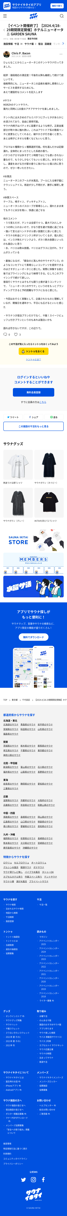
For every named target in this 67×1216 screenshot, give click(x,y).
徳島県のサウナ (45, 821)
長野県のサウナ (45, 771)
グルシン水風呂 (10, 867)
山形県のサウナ (45, 729)
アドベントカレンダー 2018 (49, 995)
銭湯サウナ (26, 867)
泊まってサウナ (46, 1057)
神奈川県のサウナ (12, 755)
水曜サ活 (43, 1016)
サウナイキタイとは (15, 1077)
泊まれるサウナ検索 (15, 908)
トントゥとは (12, 940)
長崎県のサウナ (45, 838)
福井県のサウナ (10, 771)
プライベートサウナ (38, 881)
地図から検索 (12, 912)
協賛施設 (43, 1085)
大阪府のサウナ (45, 800)
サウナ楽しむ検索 (47, 1032)
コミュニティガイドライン (15, 1158)
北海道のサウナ (10, 724)
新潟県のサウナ (10, 767)
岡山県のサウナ (45, 816)
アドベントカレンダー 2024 (49, 950)
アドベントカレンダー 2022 (49, 965)
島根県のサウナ (28, 816)
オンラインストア (14, 1016)
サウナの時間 (45, 1053)
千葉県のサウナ (28, 750)
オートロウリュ (38, 862)
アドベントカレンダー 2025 (49, 942)
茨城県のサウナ (10, 745)
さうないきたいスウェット (18, 1032)
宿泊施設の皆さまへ (15, 1109)
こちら (42, 402)
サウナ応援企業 (46, 1049)
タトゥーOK (48, 872)
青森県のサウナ (28, 724)
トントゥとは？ (33, 359)
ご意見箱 (43, 1113)
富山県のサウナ (28, 767)
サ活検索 (10, 917)
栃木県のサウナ (28, 745)
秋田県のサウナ (28, 729)
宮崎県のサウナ (45, 843)
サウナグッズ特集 (14, 1020)
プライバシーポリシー (13, 1163)
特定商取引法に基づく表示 (15, 1148)
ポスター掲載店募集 (15, 1113)
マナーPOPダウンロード (17, 1117)
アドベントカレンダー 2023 (49, 957)
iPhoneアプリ (12, 1085)
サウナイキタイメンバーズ (51, 1077)
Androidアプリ (12, 1089)
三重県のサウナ (10, 788)
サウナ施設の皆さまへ (16, 1105)
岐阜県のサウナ (10, 783)
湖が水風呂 (21, 881)
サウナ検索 (11, 904)
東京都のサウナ (45, 750)
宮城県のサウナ (10, 729)
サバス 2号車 (45, 1041)
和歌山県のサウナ (46, 805)
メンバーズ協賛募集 (15, 1125)
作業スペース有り (33, 876)
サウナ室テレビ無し (13, 872)
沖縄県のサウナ (30, 847)
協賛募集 (10, 953)
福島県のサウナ (10, 733)
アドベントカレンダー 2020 (49, 980)
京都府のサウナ (28, 800)
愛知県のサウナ (45, 783)
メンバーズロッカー (48, 1081)
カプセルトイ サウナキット (51, 1045)
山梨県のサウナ (28, 771)
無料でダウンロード (33, 637)
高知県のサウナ (45, 826)
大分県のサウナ (28, 843)
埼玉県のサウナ (10, 750)
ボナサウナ (38, 867)
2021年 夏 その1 (13, 1036)
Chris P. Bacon (21, 53)
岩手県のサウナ (45, 724)
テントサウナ (50, 876)
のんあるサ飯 (45, 1020)
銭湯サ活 (43, 1061)
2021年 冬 (10, 1045)
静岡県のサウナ (28, 783)
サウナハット (12, 1024)
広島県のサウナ (10, 821)
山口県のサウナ (28, 821)
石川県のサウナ (45, 767)
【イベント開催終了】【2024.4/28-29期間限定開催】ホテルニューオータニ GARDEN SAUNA (35, 29)
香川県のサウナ (10, 826)
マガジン (43, 936)
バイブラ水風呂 (32, 872)
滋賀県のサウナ (10, 800)
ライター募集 (45, 1000)
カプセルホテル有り (13, 876)
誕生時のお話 (12, 1081)
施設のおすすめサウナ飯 (50, 1024)
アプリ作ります (46, 1028)
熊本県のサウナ (10, 843)
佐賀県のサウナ (28, 838)
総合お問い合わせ (47, 1109)
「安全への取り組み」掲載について (17, 1131)
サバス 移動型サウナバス (50, 1036)
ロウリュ (7, 862)
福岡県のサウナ (10, 838)
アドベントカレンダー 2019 (49, 987)
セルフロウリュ (21, 862)
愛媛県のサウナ (28, 826)
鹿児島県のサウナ (12, 847)
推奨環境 (7, 1143)
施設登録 (10, 921)
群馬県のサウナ (45, 745)
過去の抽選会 (12, 949)
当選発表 (10, 945)
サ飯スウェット (13, 1028)
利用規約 (7, 1153)
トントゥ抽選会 (13, 936)
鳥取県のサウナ (10, 816)
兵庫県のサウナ (10, 805)
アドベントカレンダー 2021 (49, 972)
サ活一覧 (43, 904)
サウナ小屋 (8, 881)
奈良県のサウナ (28, 805)
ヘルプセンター (46, 1105)
